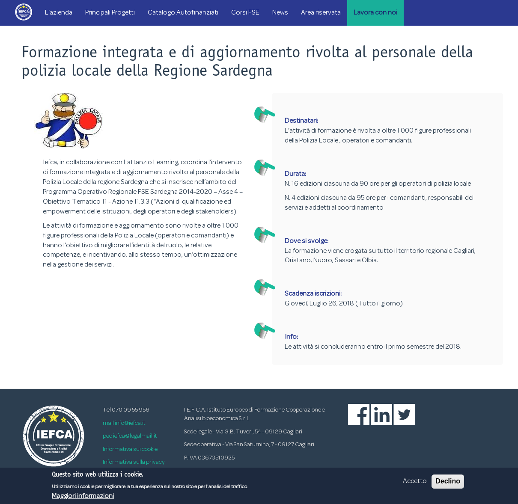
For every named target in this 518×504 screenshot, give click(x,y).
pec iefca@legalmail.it (130, 436)
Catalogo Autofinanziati (183, 13)
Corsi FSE (245, 13)
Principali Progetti (110, 13)
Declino (447, 483)
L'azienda (58, 13)
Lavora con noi (375, 13)
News (280, 13)
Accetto (415, 484)
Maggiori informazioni (83, 498)
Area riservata (321, 13)
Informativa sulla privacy (134, 462)
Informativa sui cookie (130, 449)
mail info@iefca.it (124, 423)
